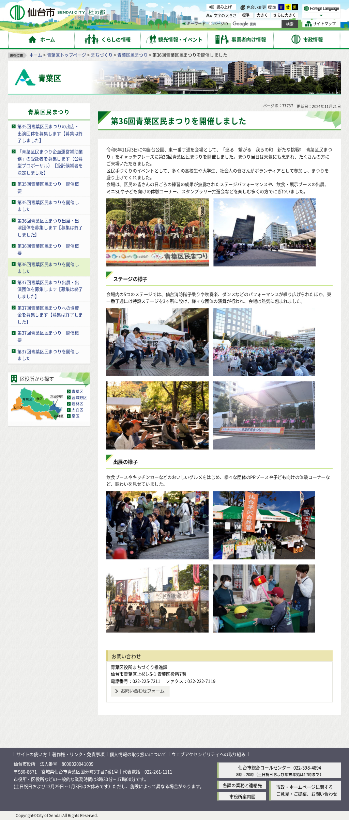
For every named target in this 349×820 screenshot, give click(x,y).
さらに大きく (284, 15)
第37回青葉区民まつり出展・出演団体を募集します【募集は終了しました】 (50, 289)
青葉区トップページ (66, 54)
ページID (218, 24)
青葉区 (77, 391)
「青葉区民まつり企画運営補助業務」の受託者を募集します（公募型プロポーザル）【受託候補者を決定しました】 (50, 162)
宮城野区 (79, 397)
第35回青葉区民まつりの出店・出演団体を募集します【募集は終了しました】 (50, 133)
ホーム (35, 54)
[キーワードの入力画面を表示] (184, 23)
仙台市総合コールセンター (264, 767)
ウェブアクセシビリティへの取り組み (208, 754)
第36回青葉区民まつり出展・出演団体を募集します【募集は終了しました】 (50, 227)
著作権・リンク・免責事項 (78, 754)
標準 (272, 7)
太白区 (77, 409)
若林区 (77, 403)
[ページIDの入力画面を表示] (210, 23)
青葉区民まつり (132, 54)
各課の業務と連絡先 (242, 785)
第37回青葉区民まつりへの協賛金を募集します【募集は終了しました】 (50, 314)
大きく (262, 15)
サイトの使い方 (31, 754)
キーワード (194, 24)
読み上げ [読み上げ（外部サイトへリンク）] (224, 7)
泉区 (75, 416)
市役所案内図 (242, 796)
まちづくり (101, 54)
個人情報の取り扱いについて (138, 754)
